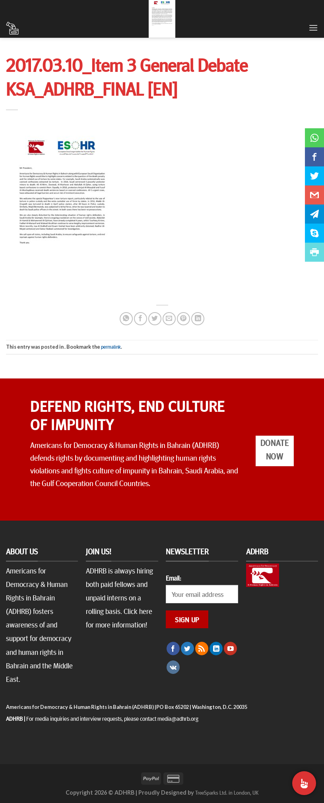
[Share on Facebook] (140, 318)
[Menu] (313, 27)
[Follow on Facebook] (173, 648)
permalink (111, 346)
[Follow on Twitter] (187, 648)
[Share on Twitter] (154, 318)
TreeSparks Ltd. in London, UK (226, 792)
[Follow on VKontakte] (173, 667)
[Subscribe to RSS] (201, 648)
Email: (173, 578)
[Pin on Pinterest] (183, 318)
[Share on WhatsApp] (126, 318)
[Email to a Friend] (169, 318)
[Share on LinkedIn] (197, 318)
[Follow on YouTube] (230, 648)
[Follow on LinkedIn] (216, 648)
